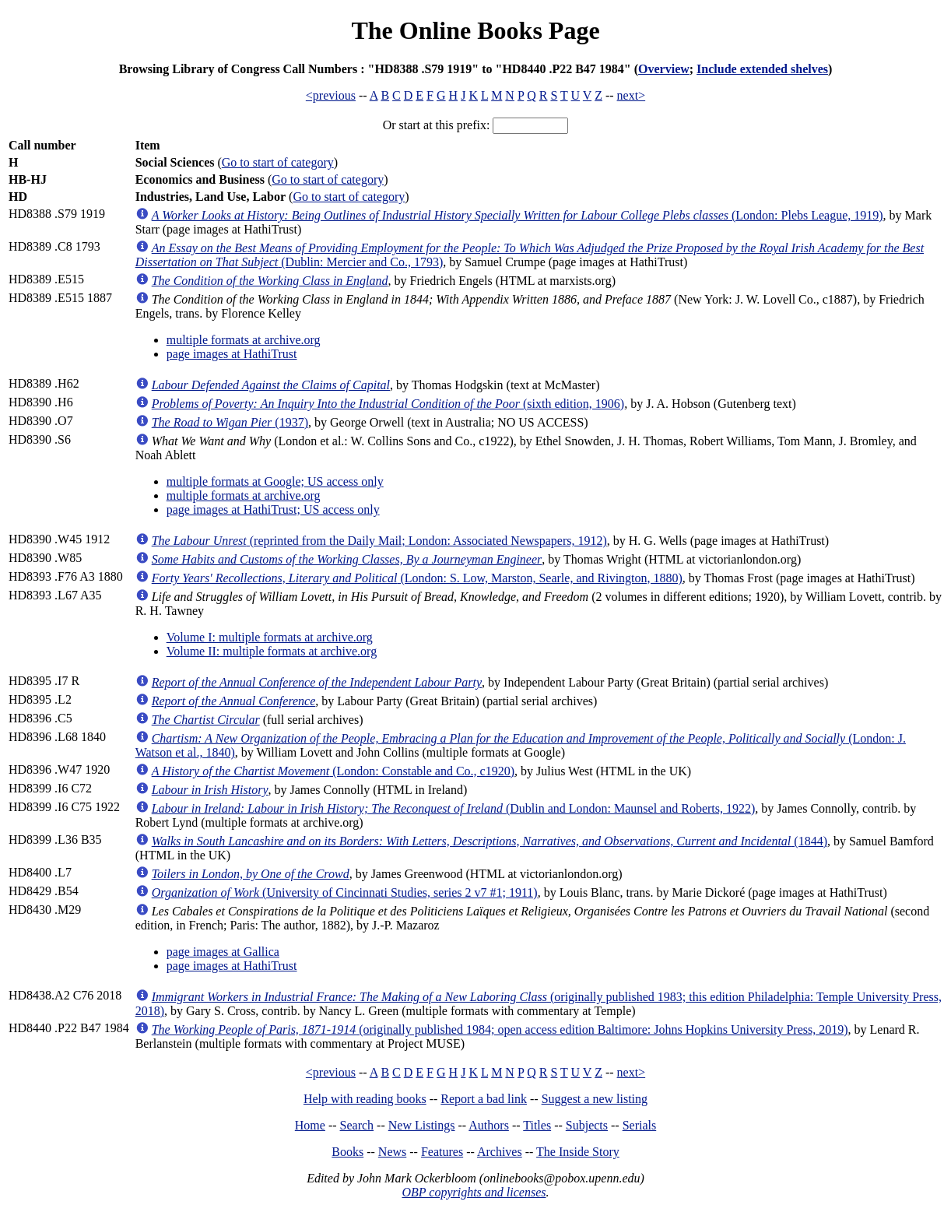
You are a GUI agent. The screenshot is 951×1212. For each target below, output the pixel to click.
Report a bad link (483, 1098)
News (392, 1151)
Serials (640, 1125)
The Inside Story (577, 1151)
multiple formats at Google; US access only (275, 481)
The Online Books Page (475, 30)
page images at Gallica (223, 951)
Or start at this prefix (434, 125)
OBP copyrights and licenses (474, 1192)
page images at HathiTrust (232, 353)
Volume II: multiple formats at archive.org (272, 651)
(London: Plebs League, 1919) (517, 215)
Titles (537, 1125)
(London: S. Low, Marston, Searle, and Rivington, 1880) (417, 578)
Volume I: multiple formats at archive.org (270, 637)
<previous (331, 95)
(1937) (230, 422)
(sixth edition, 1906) (388, 403)
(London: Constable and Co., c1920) (333, 771)
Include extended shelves (762, 69)
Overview (664, 69)
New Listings (421, 1125)
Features (442, 1151)
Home (310, 1125)
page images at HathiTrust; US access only (273, 509)
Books (347, 1151)
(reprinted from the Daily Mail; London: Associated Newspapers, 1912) (379, 540)
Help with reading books (365, 1098)
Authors (488, 1125)
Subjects (587, 1125)
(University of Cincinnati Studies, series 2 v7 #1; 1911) (345, 892)
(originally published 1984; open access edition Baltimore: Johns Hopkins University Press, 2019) (500, 1029)
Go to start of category (278, 162)
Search (357, 1125)
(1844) (489, 841)
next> (631, 95)
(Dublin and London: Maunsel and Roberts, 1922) (454, 808)
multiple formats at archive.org (244, 339)
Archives (499, 1151)
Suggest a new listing (594, 1098)
